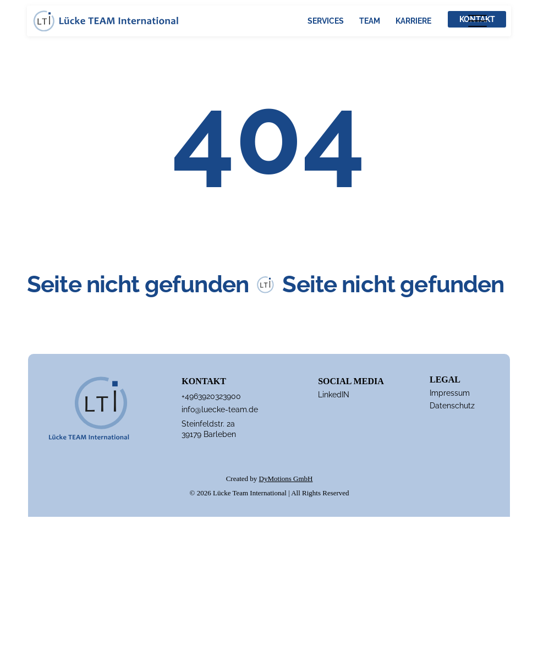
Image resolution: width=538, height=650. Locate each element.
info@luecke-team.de (220, 409)
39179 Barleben (209, 434)
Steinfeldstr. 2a (208, 423)
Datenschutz (452, 405)
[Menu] (477, 20)
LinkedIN (333, 394)
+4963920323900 (211, 396)
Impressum (450, 393)
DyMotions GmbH (286, 478)
